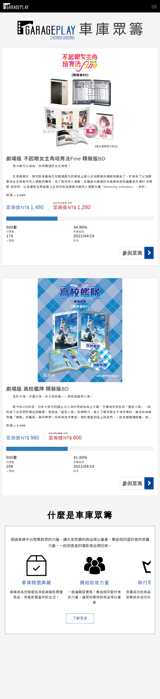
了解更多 (80, 618)
